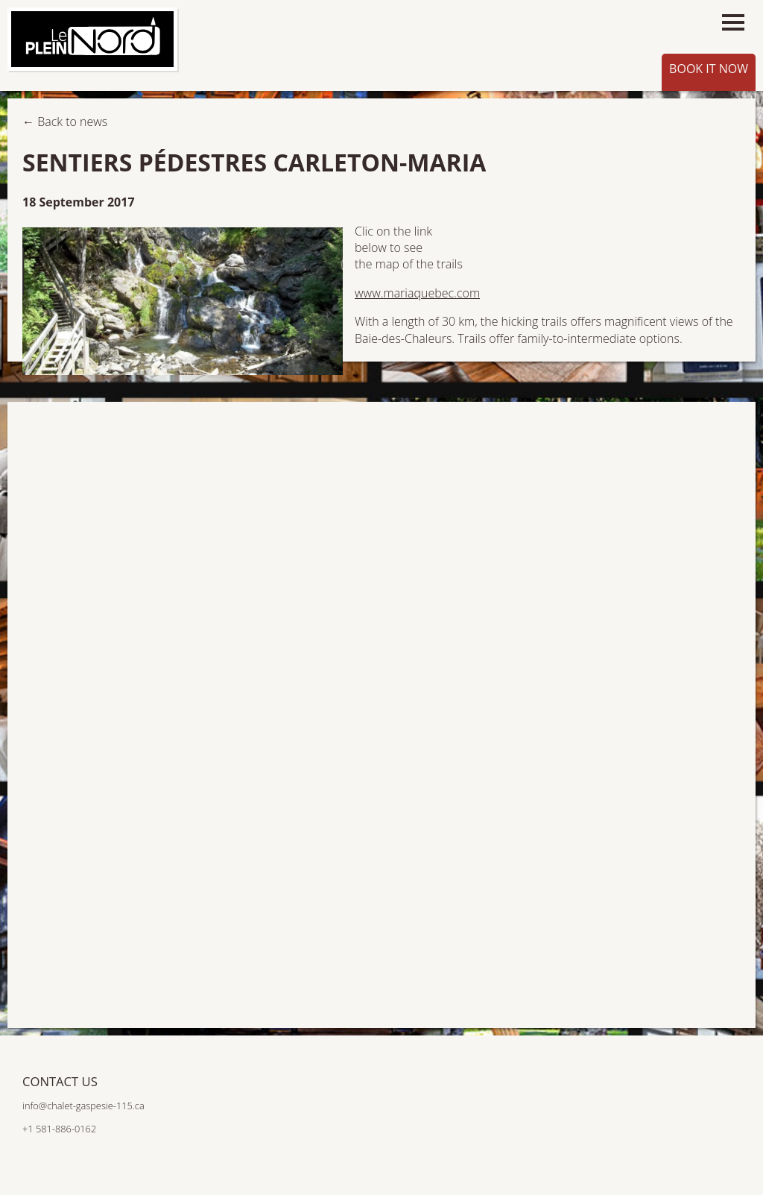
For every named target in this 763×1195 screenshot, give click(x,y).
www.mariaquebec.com (417, 293)
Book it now (708, 68)
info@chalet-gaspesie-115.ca (83, 1105)
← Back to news (64, 121)
